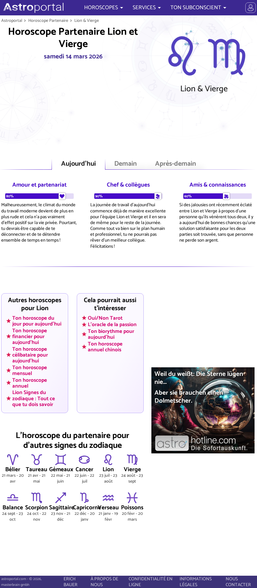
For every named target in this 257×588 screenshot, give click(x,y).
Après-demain (175, 164)
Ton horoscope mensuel (29, 370)
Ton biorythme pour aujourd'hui (111, 334)
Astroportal (11, 20)
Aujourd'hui (78, 164)
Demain (125, 164)
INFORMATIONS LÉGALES (196, 582)
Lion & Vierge (86, 20)
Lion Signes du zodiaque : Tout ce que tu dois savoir (33, 398)
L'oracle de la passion (112, 324)
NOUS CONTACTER (238, 582)
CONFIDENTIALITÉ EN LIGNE (151, 582)
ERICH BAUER (70, 582)
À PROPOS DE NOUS (104, 582)
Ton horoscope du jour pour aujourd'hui (36, 320)
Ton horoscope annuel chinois (105, 346)
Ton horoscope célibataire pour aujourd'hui (30, 354)
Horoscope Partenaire (48, 20)
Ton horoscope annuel (29, 383)
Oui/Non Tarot (105, 317)
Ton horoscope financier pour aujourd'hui (29, 336)
